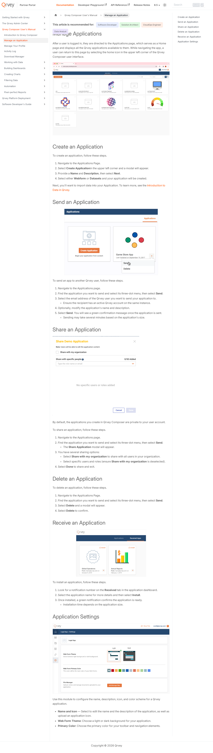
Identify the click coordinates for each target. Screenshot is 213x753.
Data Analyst (60, 31)
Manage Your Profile (14, 46)
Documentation (65, 5)
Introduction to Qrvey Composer (20, 35)
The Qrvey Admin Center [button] (15, 23)
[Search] (188, 5)
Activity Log (10, 51)
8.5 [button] (156, 5)
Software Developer (107, 25)
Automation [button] (10, 86)
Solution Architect (129, 25)
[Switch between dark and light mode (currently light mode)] (164, 5)
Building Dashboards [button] (14, 68)
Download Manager (14, 56)
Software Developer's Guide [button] (16, 104)
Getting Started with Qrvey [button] (15, 17)
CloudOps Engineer (152, 25)
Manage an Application (16, 40)
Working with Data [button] (13, 62)
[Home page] (56, 15)
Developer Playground (92, 5)
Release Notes (142, 5)
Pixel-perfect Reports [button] (15, 92)
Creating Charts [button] (12, 74)
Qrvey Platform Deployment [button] (16, 98)
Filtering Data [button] (11, 80)
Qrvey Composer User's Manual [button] (18, 29)
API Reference (120, 5)
